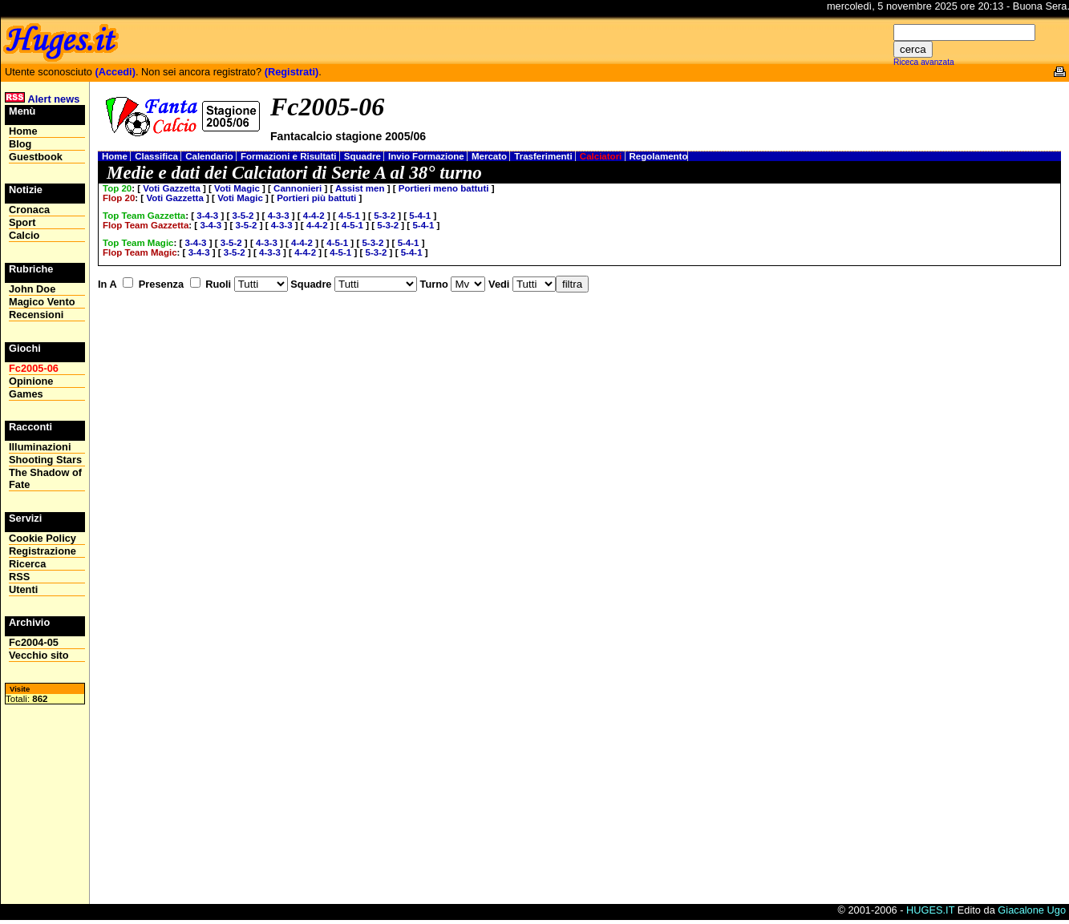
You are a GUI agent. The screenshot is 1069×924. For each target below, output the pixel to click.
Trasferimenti (544, 156)
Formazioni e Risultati (290, 156)
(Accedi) (115, 72)
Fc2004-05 (34, 642)
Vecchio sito (39, 655)
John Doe (32, 289)
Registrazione (42, 551)
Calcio (24, 235)
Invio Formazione (427, 156)
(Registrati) (292, 72)
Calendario (210, 156)
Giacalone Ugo (1032, 910)
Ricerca (27, 564)
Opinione (31, 381)
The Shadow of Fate (45, 478)
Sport (22, 222)
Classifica (157, 156)
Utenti (23, 589)
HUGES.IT (930, 910)
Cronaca (29, 210)
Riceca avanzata (923, 62)
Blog (20, 144)
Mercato (490, 156)
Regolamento (659, 156)
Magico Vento (42, 302)
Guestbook (36, 157)
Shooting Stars (45, 460)
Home (116, 156)
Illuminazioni (40, 447)
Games (26, 394)
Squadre (363, 156)
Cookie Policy (42, 538)
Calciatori (602, 156)
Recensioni (36, 315)
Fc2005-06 (34, 368)
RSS (19, 577)
